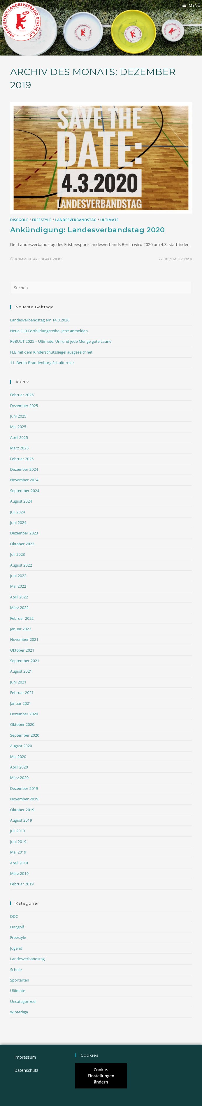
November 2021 (24, 640)
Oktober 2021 (22, 650)
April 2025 (19, 438)
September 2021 (24, 661)
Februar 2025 (22, 459)
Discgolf (19, 220)
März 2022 (19, 608)
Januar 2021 (20, 704)
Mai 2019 (18, 852)
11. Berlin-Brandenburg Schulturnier (42, 363)
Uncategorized (23, 1002)
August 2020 (21, 746)
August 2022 (21, 565)
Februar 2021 (22, 693)
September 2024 (24, 491)
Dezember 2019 (24, 789)
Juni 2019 (18, 842)
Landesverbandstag (75, 220)
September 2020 (24, 735)
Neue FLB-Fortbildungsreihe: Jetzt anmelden (49, 331)
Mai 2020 (18, 757)
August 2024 (21, 501)
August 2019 (21, 820)
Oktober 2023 (22, 544)
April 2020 (19, 767)
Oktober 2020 (22, 725)
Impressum (25, 1057)
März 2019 (19, 874)
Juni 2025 (18, 416)
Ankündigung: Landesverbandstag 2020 (87, 230)
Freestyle (42, 220)
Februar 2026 (22, 395)
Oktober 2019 (22, 810)
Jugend (16, 948)
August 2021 (21, 672)
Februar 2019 (22, 884)
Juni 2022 (18, 576)
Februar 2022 (22, 619)
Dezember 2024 (24, 469)
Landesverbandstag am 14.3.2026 (40, 320)
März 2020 (19, 778)
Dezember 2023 (24, 533)
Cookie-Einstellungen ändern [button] (101, 1076)
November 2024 (24, 480)
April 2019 (19, 863)
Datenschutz (26, 1070)
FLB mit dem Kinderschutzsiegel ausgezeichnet (51, 352)
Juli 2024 (17, 512)
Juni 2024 (18, 523)
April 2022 (19, 597)
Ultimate (109, 220)
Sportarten (19, 980)
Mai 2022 (18, 586)
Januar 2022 (20, 629)
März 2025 (19, 448)
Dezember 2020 (24, 714)
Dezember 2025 (24, 406)
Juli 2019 (17, 831)
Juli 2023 (17, 555)
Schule (16, 970)
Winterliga (19, 1012)
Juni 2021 (18, 682)
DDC (14, 917)
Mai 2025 (18, 427)
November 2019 (24, 799)
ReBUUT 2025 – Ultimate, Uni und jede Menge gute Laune (61, 342)
